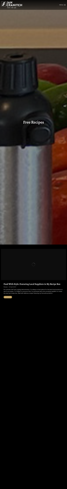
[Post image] (33, 264)
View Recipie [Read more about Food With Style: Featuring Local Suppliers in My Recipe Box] (7, 297)
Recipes (6, 287)
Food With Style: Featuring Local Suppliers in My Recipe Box (32, 284)
